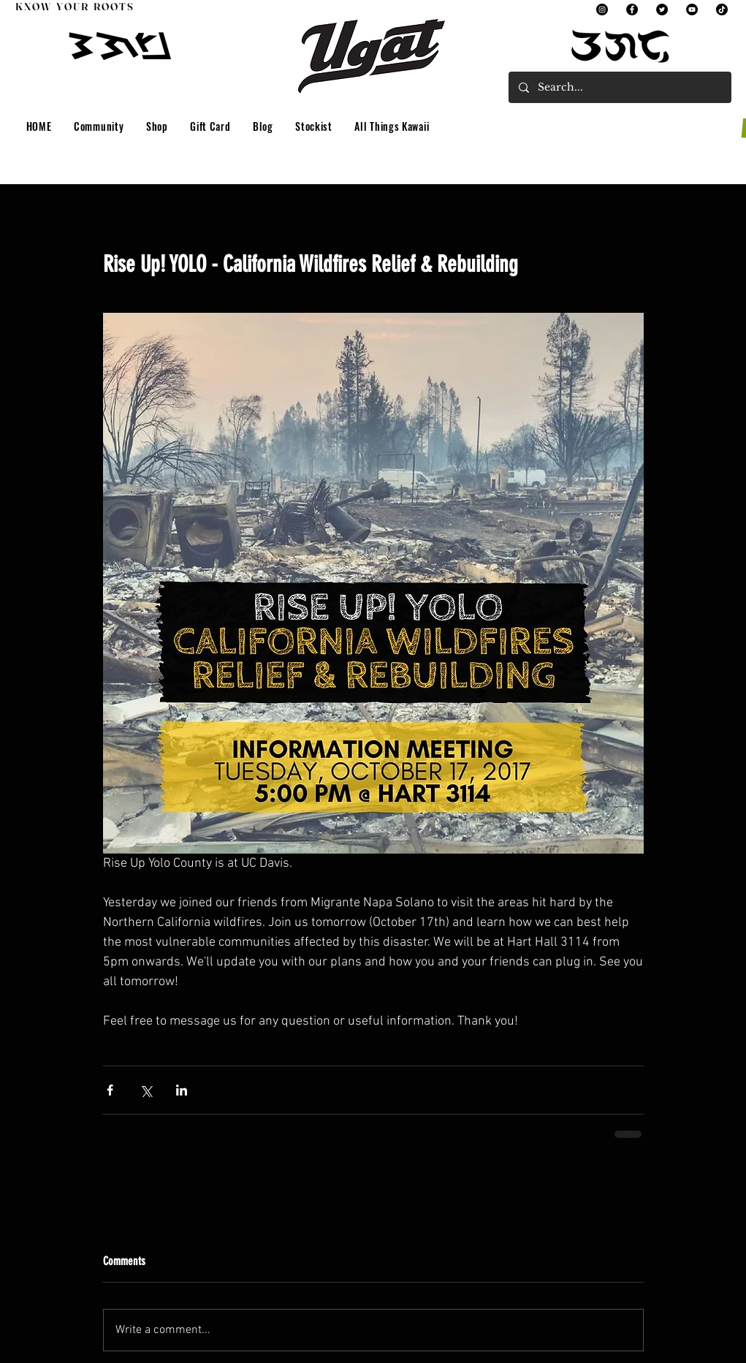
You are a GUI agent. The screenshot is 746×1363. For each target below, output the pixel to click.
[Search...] (619, 87)
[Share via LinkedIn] (182, 1090)
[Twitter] (662, 9)
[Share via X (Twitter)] (146, 1090)
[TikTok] (722, 9)
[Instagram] (602, 9)
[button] (99, 127)
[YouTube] (692, 9)
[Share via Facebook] (110, 1090)
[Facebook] (632, 9)
